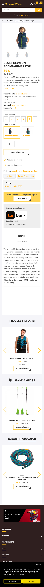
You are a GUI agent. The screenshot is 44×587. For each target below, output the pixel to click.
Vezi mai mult (9, 88)
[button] (39, 350)
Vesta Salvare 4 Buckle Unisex (22, 358)
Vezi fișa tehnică (26, 176)
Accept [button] (31, 581)
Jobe (15, 108)
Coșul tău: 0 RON (12, 221)
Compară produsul (14, 165)
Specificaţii (22, 242)
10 (6, 119)
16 (23, 119)
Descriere (22, 236)
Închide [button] (38, 564)
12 (11, 119)
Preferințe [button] (12, 581)
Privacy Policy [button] (20, 575)
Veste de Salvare (19, 105)
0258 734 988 (24, 15)
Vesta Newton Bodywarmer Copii (20, 21)
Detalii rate (22, 198)
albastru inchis (12, 132)
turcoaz (28, 132)
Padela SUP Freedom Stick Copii (22, 420)
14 (17, 119)
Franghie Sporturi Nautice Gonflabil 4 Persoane (22, 478)
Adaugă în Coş (17, 152)
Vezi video (10, 176)
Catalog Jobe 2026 (13, 186)
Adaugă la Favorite (14, 160)
